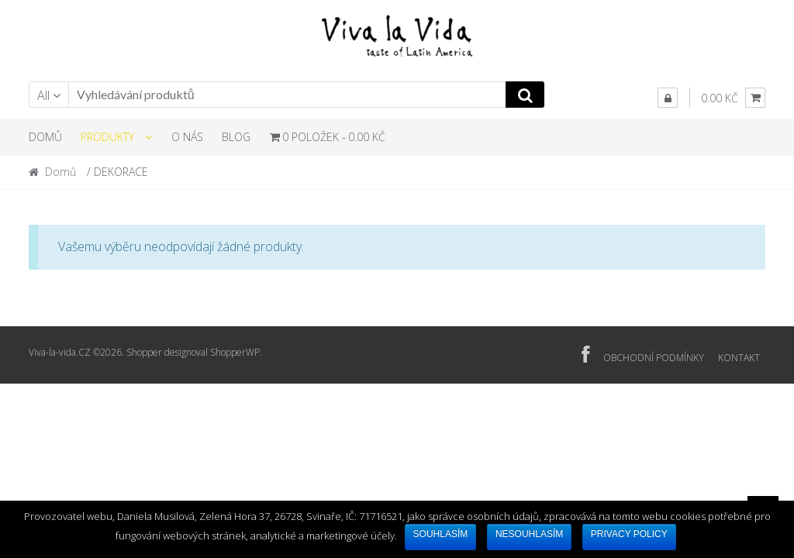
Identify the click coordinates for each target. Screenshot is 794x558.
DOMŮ (45, 136)
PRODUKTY (107, 136)
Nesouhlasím (529, 534)
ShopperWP (235, 352)
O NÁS (187, 136)
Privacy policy (629, 534)
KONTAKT (739, 357)
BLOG (236, 136)
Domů (60, 171)
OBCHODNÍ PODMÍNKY (653, 357)
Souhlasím (440, 534)
